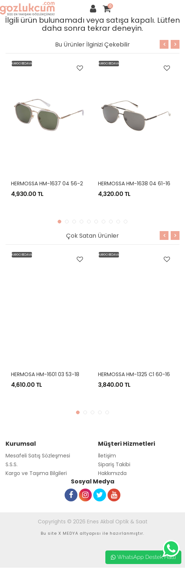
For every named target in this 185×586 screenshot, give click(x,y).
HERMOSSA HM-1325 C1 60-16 (134, 374)
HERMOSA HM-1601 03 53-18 (45, 374)
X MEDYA (68, 533)
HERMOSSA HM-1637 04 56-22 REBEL (56, 183)
